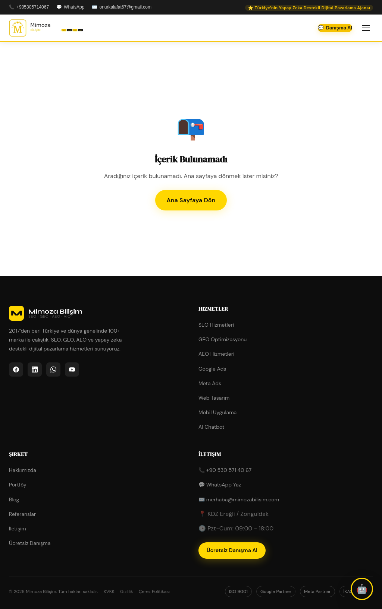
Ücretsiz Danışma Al (232, 550)
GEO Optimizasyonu (222, 339)
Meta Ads (209, 383)
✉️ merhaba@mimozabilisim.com (238, 499)
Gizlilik (126, 591)
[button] (362, 589)
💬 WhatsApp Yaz (219, 484)
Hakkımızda (22, 470)
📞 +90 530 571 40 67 (224, 470)
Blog (14, 499)
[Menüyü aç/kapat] (366, 28)
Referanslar (22, 514)
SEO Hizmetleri (216, 324)
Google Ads (212, 368)
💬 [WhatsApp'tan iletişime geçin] (335, 28)
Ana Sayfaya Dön (190, 200)
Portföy (17, 484)
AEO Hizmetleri (216, 354)
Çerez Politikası (154, 591)
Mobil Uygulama (217, 412)
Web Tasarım (213, 397)
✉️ (121, 7)
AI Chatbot (211, 427)
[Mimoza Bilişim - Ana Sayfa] (46, 28)
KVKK (109, 591)
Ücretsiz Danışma (29, 543)
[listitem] (16, 369)
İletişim (17, 528)
